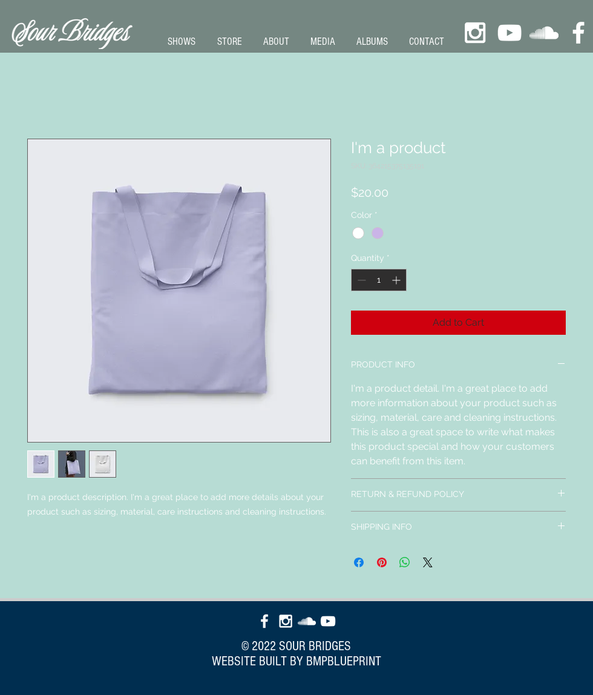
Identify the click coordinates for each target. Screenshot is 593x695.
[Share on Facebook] (359, 562)
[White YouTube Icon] (509, 32)
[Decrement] (360, 280)
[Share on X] (428, 562)
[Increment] (397, 280)
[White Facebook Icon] (578, 32)
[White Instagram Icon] (475, 32)
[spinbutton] (379, 280)
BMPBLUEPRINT (343, 661)
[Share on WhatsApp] (405, 562)
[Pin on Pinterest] (382, 562)
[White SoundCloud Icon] (544, 32)
